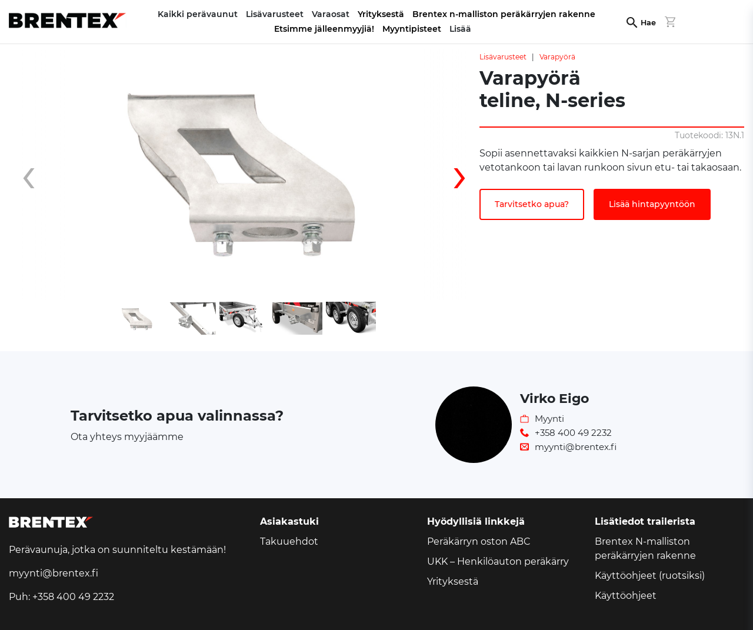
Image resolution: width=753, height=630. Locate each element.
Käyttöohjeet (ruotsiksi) (650, 575)
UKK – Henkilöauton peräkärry (498, 561)
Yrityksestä (381, 14)
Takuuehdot (289, 541)
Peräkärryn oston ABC (479, 541)
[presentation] (38, 174)
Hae (648, 22)
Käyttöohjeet (626, 595)
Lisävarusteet (503, 56)
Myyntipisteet (411, 29)
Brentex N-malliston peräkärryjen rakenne (645, 548)
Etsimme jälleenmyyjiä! (324, 29)
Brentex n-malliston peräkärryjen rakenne (503, 14)
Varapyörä (557, 56)
